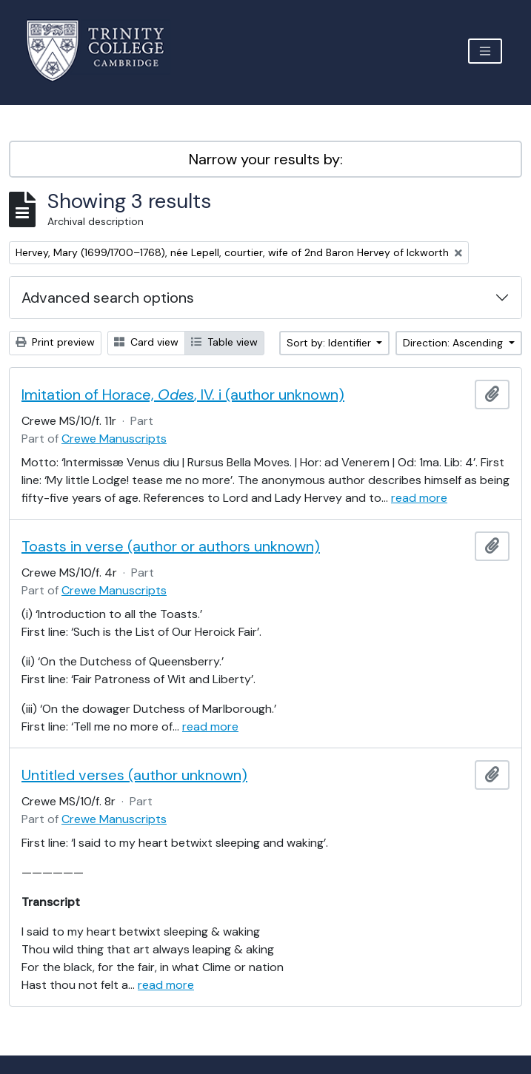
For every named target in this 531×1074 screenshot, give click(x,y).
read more (419, 498)
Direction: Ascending (454, 342)
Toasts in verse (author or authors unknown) (170, 546)
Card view (146, 342)
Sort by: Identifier (330, 342)
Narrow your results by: (266, 159)
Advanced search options (107, 297)
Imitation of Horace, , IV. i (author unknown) (182, 394)
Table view (224, 342)
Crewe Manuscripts (114, 438)
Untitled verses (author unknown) (134, 775)
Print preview (55, 342)
